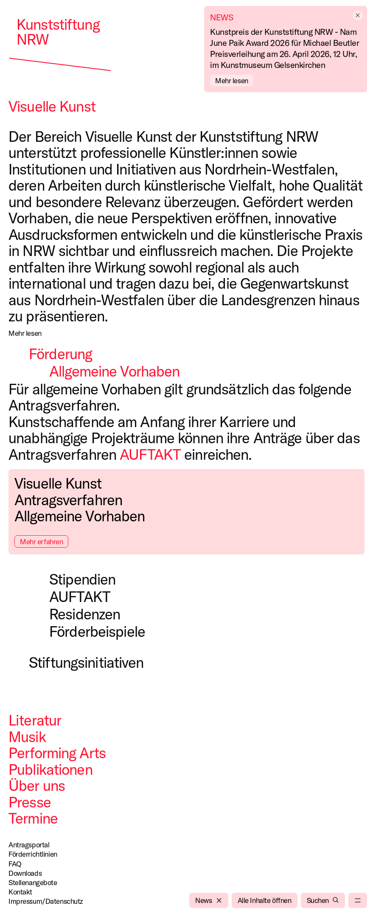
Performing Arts (57, 752)
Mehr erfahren (41, 541)
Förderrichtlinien (32, 853)
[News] (208, 900)
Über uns (36, 785)
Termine (33, 818)
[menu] (357, 900)
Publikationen (50, 769)
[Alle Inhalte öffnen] (264, 900)
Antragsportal (28, 844)
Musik (27, 736)
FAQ (15, 863)
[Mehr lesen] (25, 333)
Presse (29, 802)
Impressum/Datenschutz (45, 901)
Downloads (25, 873)
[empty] (358, 15)
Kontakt (20, 891)
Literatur (34, 720)
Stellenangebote (32, 882)
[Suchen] (323, 900)
